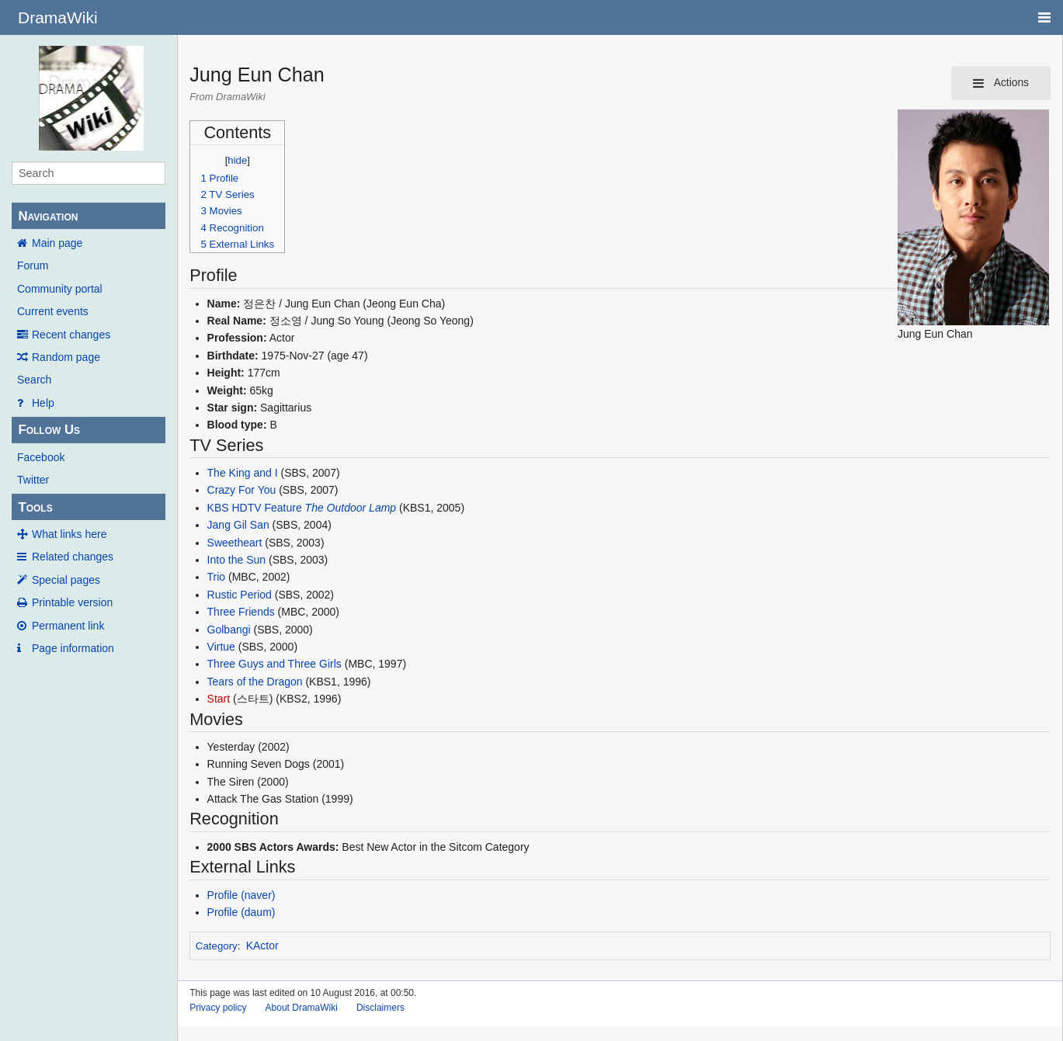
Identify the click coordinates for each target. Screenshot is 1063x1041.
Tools (35, 507)
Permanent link (68, 625)
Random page (66, 357)
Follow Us (49, 429)
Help (43, 403)
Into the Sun (236, 559)
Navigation (48, 216)
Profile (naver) (241, 895)
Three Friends (241, 612)
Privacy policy (217, 1007)
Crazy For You (241, 490)
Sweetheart (234, 542)
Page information (73, 648)
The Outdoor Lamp (351, 507)
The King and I (242, 473)
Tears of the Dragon (255, 681)
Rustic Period (239, 594)
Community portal (59, 289)
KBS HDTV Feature (254, 507)
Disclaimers (380, 1007)
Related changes (72, 556)
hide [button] (237, 160)
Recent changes (71, 334)
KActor (262, 945)
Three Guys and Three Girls (274, 664)
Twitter (33, 480)
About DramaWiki (302, 1007)
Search (34, 379)
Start (219, 698)
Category (217, 946)
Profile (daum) (241, 912)
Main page (57, 243)
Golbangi (229, 629)
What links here (69, 534)
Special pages (66, 580)
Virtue (221, 646)
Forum (32, 265)
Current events (53, 311)
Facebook (40, 457)
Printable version (72, 602)
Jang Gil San (238, 525)
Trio (216, 577)
